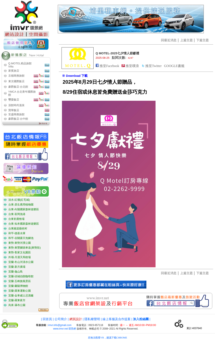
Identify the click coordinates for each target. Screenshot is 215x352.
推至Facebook (109, 66)
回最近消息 (169, 40)
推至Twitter (153, 66)
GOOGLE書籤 (174, 66)
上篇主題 (186, 40)
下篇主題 (202, 40)
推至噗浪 (132, 66)
